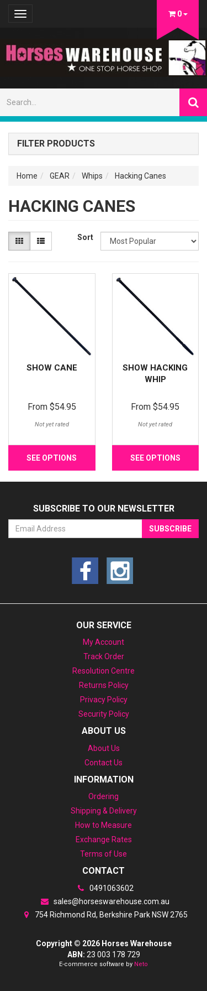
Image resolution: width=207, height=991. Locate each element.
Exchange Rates (104, 839)
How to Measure (103, 825)
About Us (104, 748)
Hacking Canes (140, 175)
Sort (84, 237)
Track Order (103, 656)
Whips (92, 175)
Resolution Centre (103, 670)
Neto (141, 964)
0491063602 (104, 888)
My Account (103, 642)
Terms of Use (103, 853)
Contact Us (103, 762)
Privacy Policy (104, 699)
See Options (51, 457)
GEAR (60, 175)
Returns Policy (104, 685)
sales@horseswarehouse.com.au (103, 901)
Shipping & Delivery (104, 810)
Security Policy (103, 714)
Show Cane (51, 368)
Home (27, 175)
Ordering (103, 796)
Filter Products (56, 144)
